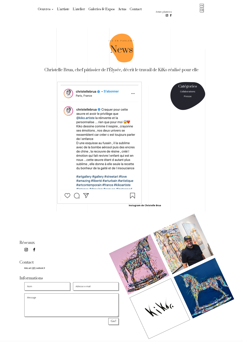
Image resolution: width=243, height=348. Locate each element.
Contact (136, 9)
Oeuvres (44, 9)
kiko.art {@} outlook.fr (34, 268)
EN (201, 10)
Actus (122, 9)
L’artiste (63, 9)
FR (201, 5)
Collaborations (187, 91)
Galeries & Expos (101, 9)
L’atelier (79, 9)
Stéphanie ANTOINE (225, 344)
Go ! (113, 321)
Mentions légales (37, 344)
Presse (188, 96)
